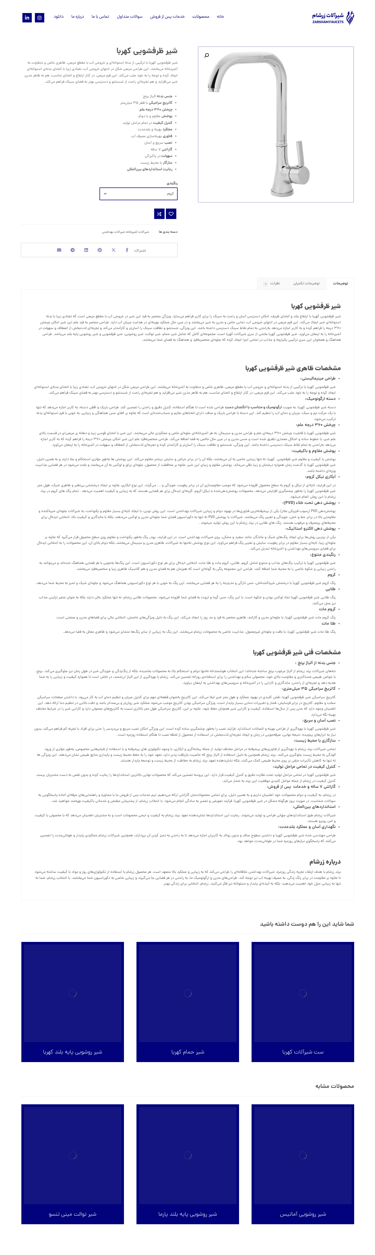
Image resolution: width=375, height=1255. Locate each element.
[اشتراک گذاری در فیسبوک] (132, 251)
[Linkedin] (27, 17)
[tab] (340, 286)
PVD (314, 513)
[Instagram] (39, 17)
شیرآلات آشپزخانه (137, 232)
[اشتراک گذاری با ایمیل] (54, 251)
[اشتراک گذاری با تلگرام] (69, 251)
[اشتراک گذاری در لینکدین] (85, 251)
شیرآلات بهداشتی (113, 232)
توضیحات (340, 286)
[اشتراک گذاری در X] (116, 251)
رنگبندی (172, 183)
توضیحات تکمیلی (306, 286)
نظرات (271, 286)
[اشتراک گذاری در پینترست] (101, 251)
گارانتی (184, 797)
